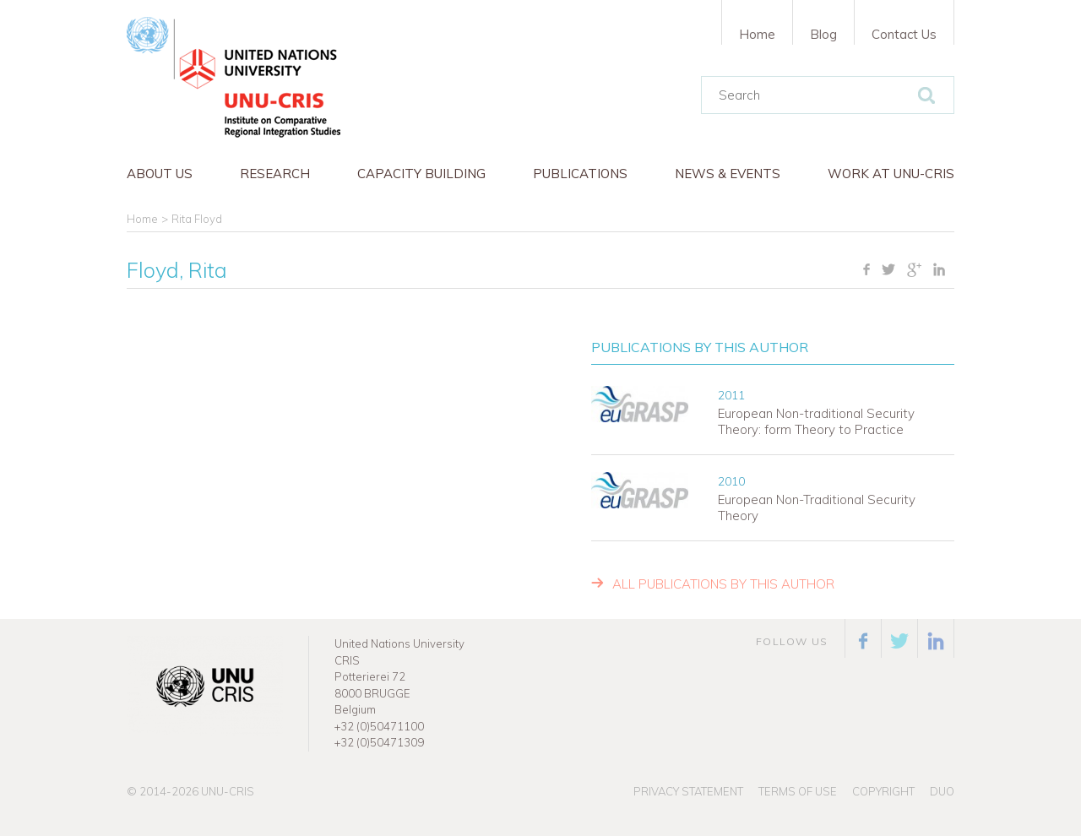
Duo (942, 791)
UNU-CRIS (227, 791)
